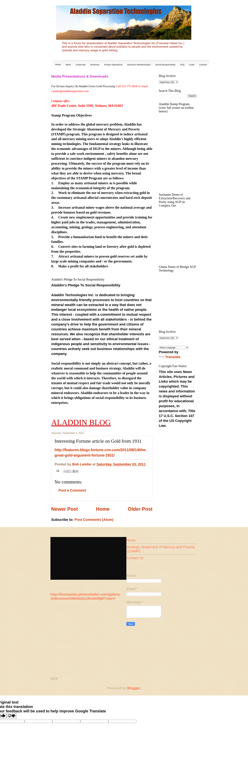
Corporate (81, 64)
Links (192, 64)
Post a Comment (72, 490)
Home (58, 64)
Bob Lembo (82, 464)
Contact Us (135, 558)
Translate (169, 357)
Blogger (133, 688)
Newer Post (64, 509)
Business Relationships (139, 64)
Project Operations (113, 64)
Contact (203, 64)
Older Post (140, 509)
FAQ (182, 64)
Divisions (94, 64)
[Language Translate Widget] (173, 347)
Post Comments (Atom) (93, 520)
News (68, 64)
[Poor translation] (11, 716)
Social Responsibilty (165, 64)
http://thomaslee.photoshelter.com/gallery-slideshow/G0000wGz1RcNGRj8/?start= (85, 596)
